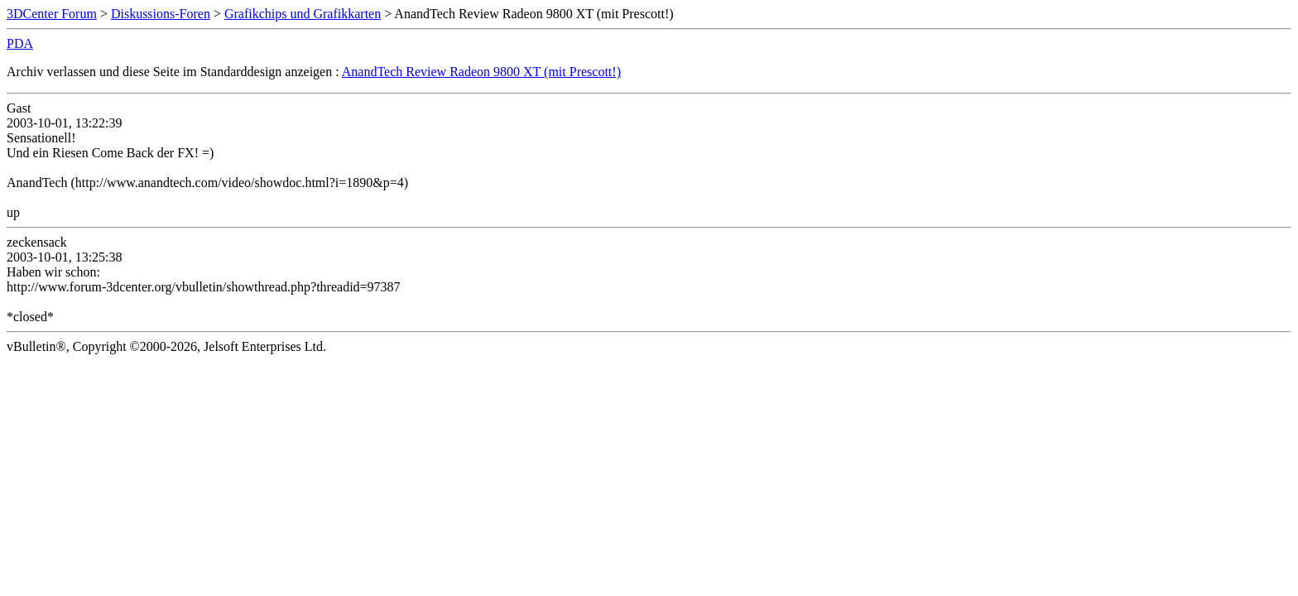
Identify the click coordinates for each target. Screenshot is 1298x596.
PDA (20, 43)
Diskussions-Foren (160, 14)
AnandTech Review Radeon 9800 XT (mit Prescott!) (481, 72)
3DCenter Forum (52, 14)
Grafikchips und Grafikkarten (302, 14)
